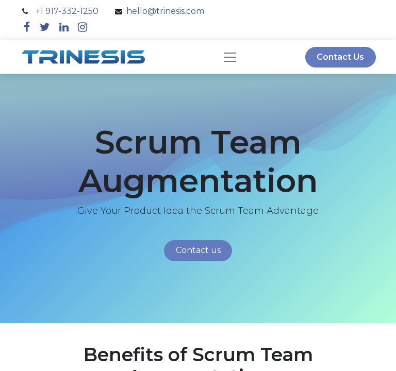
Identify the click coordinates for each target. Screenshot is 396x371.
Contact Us (340, 57)
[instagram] (82, 27)
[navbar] (230, 57)
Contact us (198, 250)
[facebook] (27, 27)
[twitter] (45, 27)
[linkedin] (64, 27)
